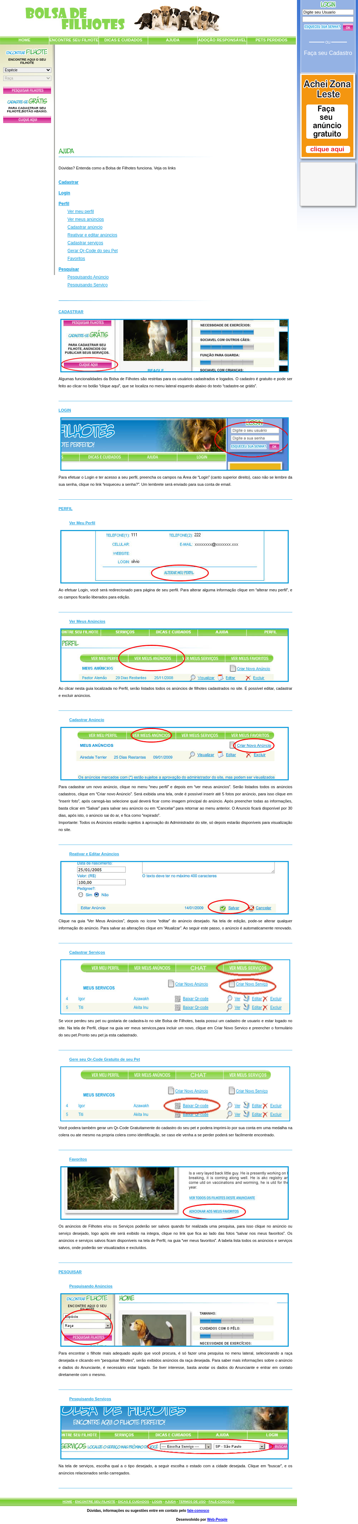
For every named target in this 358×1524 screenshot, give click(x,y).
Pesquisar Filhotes (27, 90)
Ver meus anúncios (85, 219)
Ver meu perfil (80, 211)
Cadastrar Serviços (87, 952)
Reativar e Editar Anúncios (94, 854)
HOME (24, 40)
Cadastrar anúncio (84, 227)
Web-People (217, 1520)
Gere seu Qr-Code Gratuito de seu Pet (104, 1059)
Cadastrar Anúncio (86, 720)
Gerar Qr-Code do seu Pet (92, 250)
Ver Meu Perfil (82, 523)
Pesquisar (69, 269)
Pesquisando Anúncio (88, 277)
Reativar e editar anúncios (92, 235)
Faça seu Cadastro (328, 53)
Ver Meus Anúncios (87, 621)
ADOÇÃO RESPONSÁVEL (222, 40)
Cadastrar (69, 182)
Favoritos (76, 258)
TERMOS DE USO (192, 1501)
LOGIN (157, 1501)
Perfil (64, 203)
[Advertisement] (27, 197)
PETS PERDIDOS (271, 40)
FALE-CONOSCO (221, 1501)
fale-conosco (198, 1511)
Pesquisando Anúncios (90, 1286)
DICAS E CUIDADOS (123, 40)
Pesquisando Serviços (90, 1399)
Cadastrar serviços (85, 242)
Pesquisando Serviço (87, 284)
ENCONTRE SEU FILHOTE (74, 40)
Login (64, 192)
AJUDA (173, 40)
